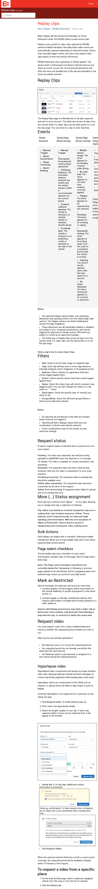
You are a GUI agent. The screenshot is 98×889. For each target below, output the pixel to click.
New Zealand (7, 29)
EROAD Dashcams (24, 29)
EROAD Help (6, 4)
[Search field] (18, 15)
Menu (91, 3)
